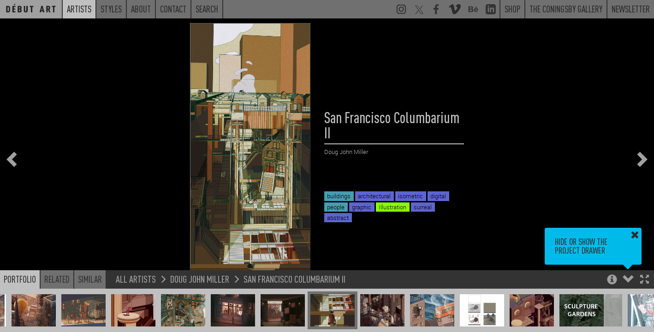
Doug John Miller (199, 279)
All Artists (136, 279)
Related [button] (57, 279)
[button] (644, 280)
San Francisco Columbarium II (294, 279)
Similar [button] (90, 279)
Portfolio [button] (20, 279)
